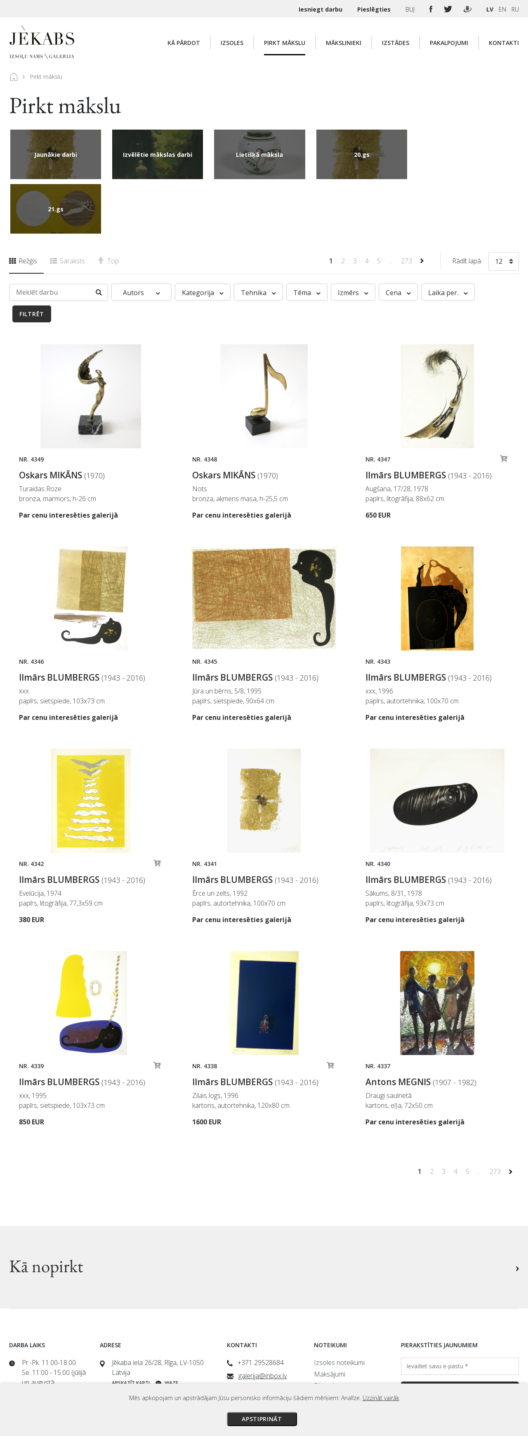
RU (515, 9)
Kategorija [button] (203, 238)
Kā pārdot (183, 43)
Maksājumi (329, 1319)
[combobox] (504, 208)
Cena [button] (398, 238)
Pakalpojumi (449, 43)
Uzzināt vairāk (381, 1398)
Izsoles (232, 43)
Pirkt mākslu (284, 43)
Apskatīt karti (131, 1328)
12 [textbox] (498, 206)
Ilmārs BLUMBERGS (428, 420)
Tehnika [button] (258, 238)
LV (489, 9)
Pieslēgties (374, 9)
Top (108, 206)
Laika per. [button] (448, 238)
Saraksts (67, 206)
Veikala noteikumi (339, 1342)
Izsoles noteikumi (339, 1308)
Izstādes (395, 43)
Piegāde (325, 1331)
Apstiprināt (262, 1419)
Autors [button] (141, 238)
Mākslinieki (343, 43)
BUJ (410, 9)
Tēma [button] (307, 238)
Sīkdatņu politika (337, 1365)
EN (502, 9)
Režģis (23, 206)
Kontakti (504, 43)
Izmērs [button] (353, 238)
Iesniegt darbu (321, 9)
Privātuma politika (339, 1354)
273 (407, 206)
